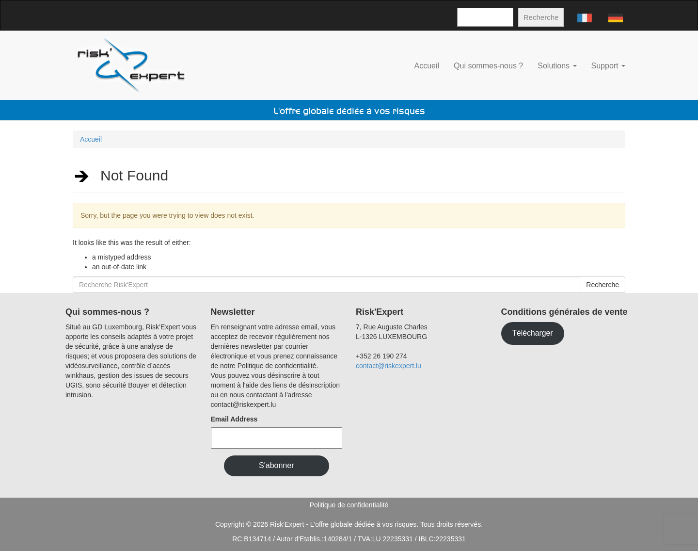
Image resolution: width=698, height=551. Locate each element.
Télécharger (532, 333)
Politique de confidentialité (349, 505)
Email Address (234, 419)
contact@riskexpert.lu (388, 366)
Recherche (541, 17)
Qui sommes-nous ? (488, 66)
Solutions (557, 66)
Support (608, 66)
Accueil (427, 66)
